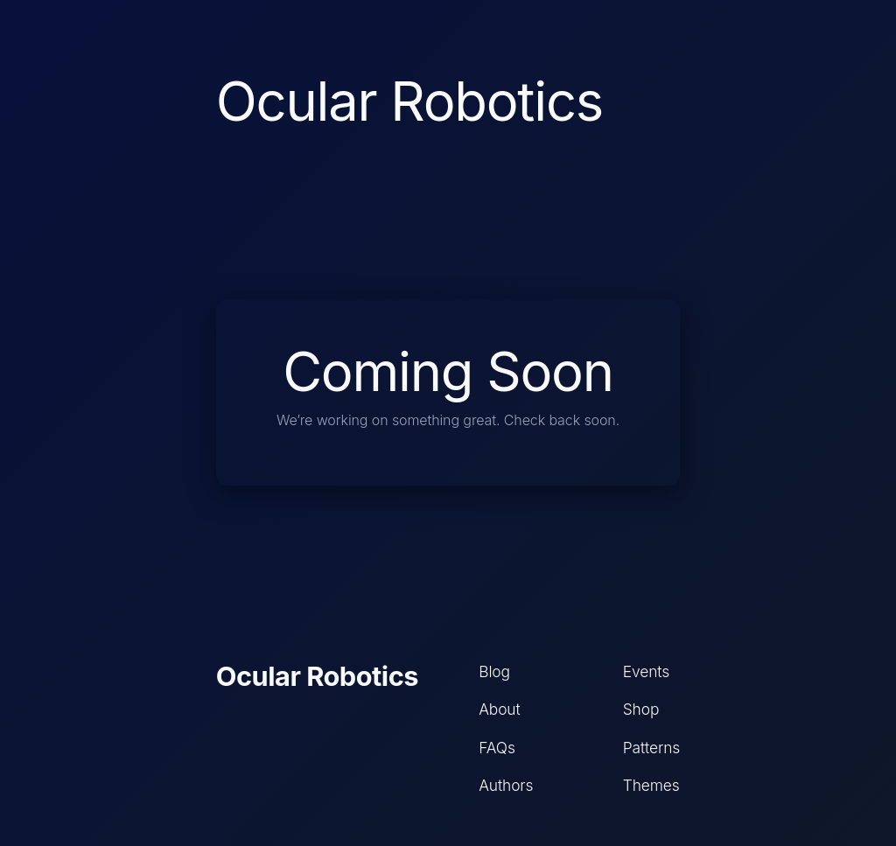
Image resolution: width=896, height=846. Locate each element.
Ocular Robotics (317, 676)
